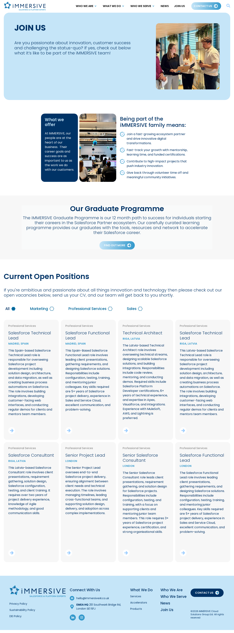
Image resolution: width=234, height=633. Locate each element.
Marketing (39, 311)
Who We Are (87, 6)
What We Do (114, 6)
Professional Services (88, 311)
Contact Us (203, 6)
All (7, 311)
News (165, 6)
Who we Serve (142, 6)
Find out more (114, 248)
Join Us (179, 6)
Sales (132, 311)
